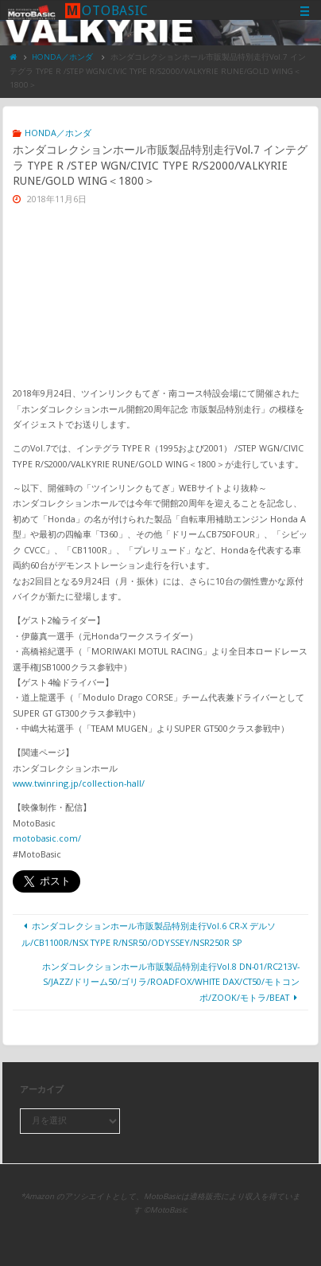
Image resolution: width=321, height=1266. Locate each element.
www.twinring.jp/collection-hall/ (79, 783)
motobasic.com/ (47, 838)
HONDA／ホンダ (62, 57)
